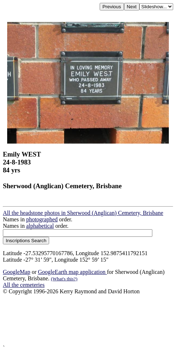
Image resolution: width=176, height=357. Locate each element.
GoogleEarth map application (72, 272)
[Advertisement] (88, 320)
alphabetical (40, 226)
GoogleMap (16, 272)
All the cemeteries (23, 285)
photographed (42, 219)
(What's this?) (64, 278)
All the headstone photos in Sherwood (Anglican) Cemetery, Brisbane (83, 213)
